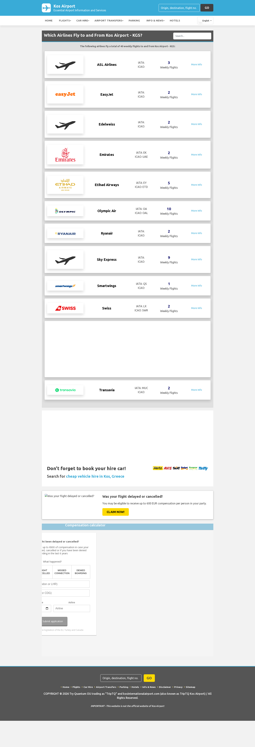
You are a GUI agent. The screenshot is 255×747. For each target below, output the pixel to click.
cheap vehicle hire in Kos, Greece (95, 477)
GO (207, 8)
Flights (64, 21)
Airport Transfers (108, 21)
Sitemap (191, 687)
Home (48, 21)
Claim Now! (115, 512)
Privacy (179, 687)
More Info (197, 65)
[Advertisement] (127, 350)
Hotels (175, 21)
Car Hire (82, 21)
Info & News (154, 21)
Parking (134, 21)
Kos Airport (80, 8)
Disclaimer (165, 687)
